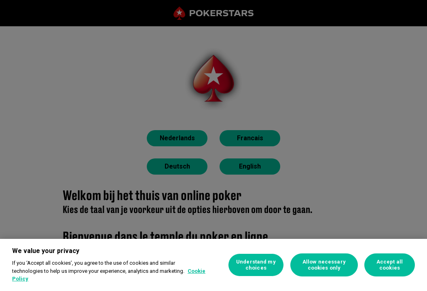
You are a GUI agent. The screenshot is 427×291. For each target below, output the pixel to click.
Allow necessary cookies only (324, 265)
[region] (213, 265)
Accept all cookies (389, 265)
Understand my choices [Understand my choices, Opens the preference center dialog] (256, 265)
